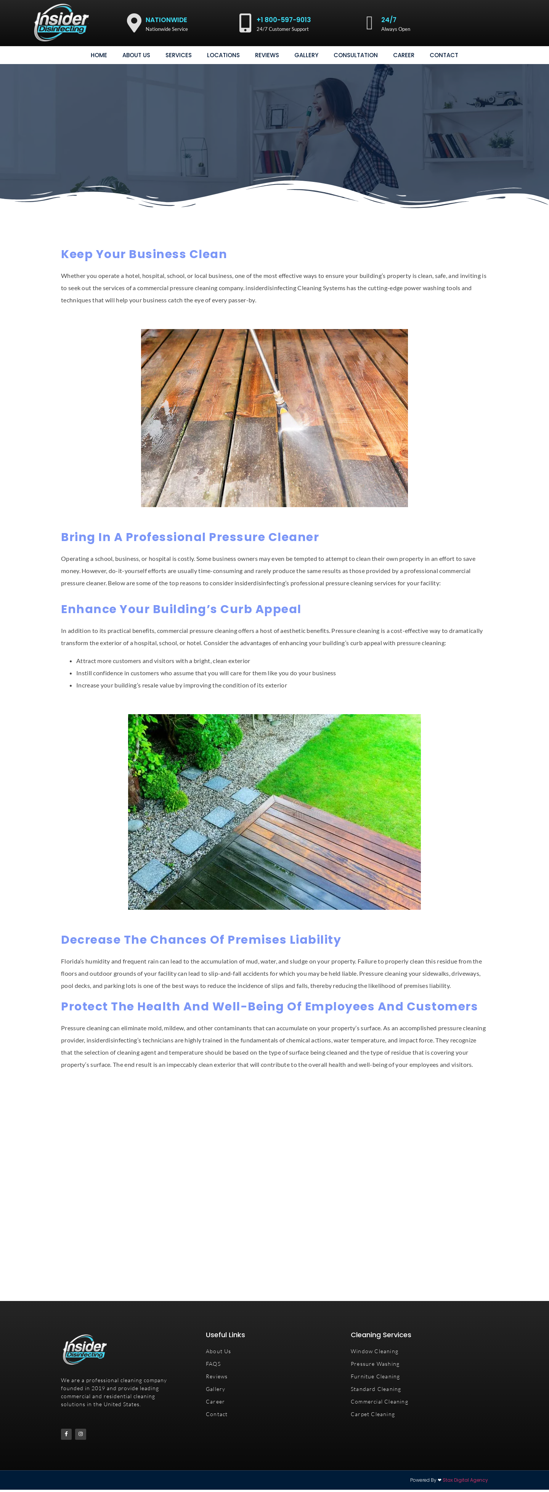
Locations (223, 55)
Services (178, 55)
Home (99, 55)
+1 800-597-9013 (284, 19)
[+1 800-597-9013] (245, 22)
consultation (356, 55)
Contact (444, 55)
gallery (306, 55)
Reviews (267, 55)
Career (403, 55)
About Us (136, 55)
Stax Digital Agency (465, 1482)
